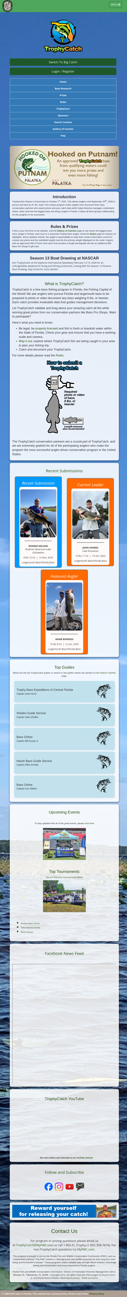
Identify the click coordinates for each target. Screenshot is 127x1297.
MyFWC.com (85, 1249)
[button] (18, 167)
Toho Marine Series (30, 927)
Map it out (25, 341)
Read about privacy (70, 1277)
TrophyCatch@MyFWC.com (34, 1245)
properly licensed (46, 328)
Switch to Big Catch (63, 62)
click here (89, 823)
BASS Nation (27, 932)
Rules (93, 234)
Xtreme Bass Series (30, 923)
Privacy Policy (96, 1294)
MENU (116, 5)
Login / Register (63, 71)
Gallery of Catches (66, 231)
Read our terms (90, 1277)
